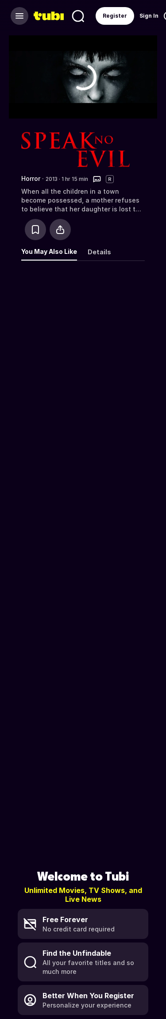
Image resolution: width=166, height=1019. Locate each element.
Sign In (148, 15)
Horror (30, 178)
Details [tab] (99, 252)
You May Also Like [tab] (49, 251)
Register (115, 15)
